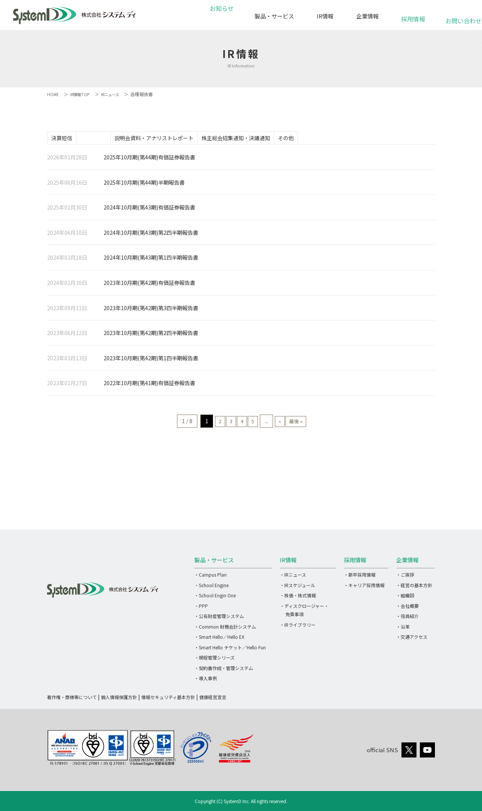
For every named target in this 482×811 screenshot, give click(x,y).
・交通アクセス (411, 639)
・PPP (201, 608)
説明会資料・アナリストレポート (172, 139)
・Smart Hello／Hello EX (219, 639)
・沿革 (403, 629)
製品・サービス (274, 16)
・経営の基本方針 (414, 587)
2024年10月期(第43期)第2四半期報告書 (151, 235)
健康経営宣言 (212, 699)
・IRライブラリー (298, 627)
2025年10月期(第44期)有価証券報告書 (149, 159)
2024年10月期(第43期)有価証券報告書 (149, 210)
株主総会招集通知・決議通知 (262, 139)
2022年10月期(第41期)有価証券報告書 (149, 385)
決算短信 (65, 139)
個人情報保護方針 (119, 699)
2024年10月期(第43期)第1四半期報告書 (151, 260)
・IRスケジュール (297, 587)
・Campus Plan (210, 577)
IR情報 (325, 16)
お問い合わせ (459, 17)
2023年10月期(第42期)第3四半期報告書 (151, 310)
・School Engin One (215, 597)
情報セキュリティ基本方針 (168, 699)
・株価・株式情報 (298, 597)
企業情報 (367, 16)
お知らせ (220, 16)
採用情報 (413, 15)
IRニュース (115, 94)
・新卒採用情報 (359, 577)
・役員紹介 (407, 618)
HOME (53, 94)
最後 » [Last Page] (308, 423)
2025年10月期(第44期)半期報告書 (144, 184)
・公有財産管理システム (219, 618)
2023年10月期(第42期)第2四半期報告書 (151, 335)
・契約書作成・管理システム (223, 670)
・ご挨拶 (405, 577)
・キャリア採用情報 (364, 587)
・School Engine (211, 587)
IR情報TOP (82, 94)
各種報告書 (105, 139)
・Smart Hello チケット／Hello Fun (230, 649)
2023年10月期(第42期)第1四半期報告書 (151, 360)
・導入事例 (205, 680)
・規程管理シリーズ (214, 659)
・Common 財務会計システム (225, 629)
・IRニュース (293, 577)
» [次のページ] (286, 423)
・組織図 (405, 597)
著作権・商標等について (72, 699)
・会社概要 (407, 608)
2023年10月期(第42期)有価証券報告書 (149, 285)
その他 (320, 139)
